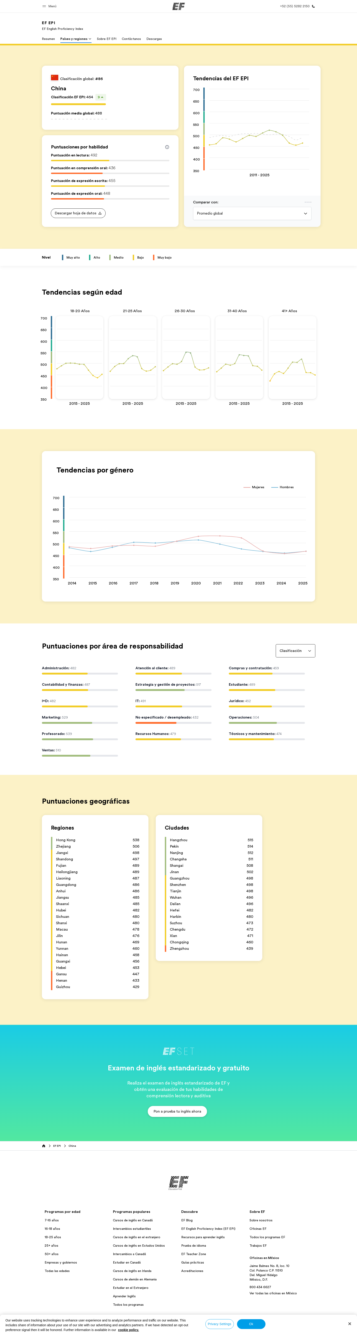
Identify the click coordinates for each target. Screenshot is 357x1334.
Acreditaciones (192, 1271)
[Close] (350, 1324)
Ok (251, 1324)
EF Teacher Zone (193, 1254)
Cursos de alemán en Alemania (135, 1279)
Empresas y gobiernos (61, 1262)
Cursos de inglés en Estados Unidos (139, 1245)
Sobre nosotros (261, 1220)
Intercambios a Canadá (129, 1254)
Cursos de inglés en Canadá (133, 1220)
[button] (50, 6)
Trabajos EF (258, 1245)
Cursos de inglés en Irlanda (132, 1271)
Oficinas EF (258, 1228)
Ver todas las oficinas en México (273, 1293)
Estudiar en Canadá (127, 1262)
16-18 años (52, 1228)
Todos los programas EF (267, 1237)
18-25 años (53, 1237)
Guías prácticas (192, 1262)
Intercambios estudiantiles (132, 1228)
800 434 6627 (260, 1287)
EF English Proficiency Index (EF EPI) (208, 1228)
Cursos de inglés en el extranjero (136, 1237)
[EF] (178, 6)
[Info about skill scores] (167, 147)
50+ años (52, 1254)
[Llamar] (296, 6)
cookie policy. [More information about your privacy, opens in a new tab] (128, 1330)
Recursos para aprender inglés (203, 1237)
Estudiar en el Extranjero (130, 1288)
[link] (62, 25)
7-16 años (52, 1220)
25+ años (51, 1245)
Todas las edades (57, 1271)
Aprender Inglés (124, 1296)
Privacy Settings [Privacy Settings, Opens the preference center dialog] (219, 1324)
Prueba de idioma (193, 1245)
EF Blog (187, 1220)
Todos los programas (128, 1304)
